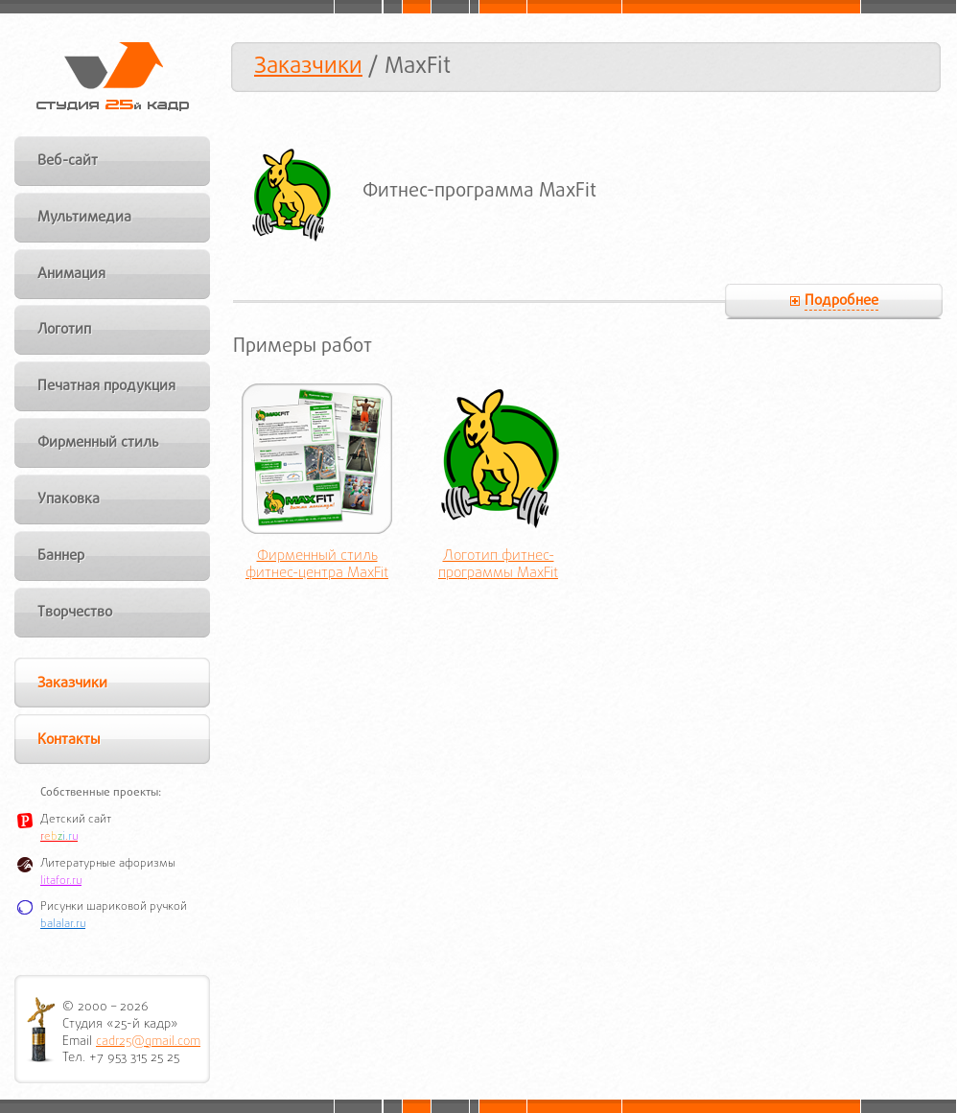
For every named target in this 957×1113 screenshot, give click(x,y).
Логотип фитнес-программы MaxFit (498, 565)
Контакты (68, 740)
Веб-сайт (67, 161)
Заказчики (308, 66)
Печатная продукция (106, 386)
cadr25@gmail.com (148, 1042)
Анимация (71, 274)
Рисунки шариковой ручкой (113, 907)
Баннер (60, 556)
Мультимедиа (84, 217)
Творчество (74, 612)
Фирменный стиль (98, 442)
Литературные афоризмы (107, 863)
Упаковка (68, 499)
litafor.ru (61, 881)
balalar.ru (62, 924)
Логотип (64, 329)
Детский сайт (75, 819)
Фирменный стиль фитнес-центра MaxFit (316, 565)
